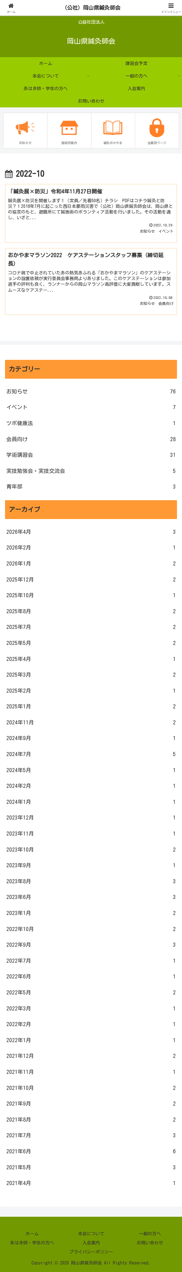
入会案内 (91, 1243)
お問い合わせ (150, 1243)
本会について (91, 1233)
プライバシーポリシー (91, 1252)
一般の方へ (150, 1233)
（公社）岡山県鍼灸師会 (91, 7)
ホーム (32, 1233)
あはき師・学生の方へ (32, 1243)
